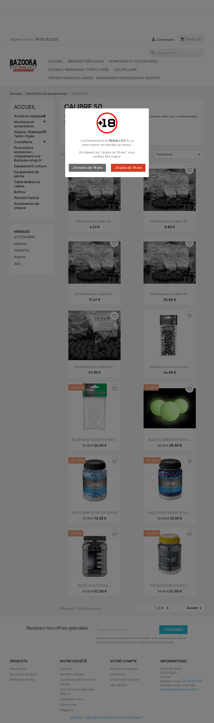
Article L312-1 (119, 141)
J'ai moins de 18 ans (87, 168)
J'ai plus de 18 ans (128, 168)
